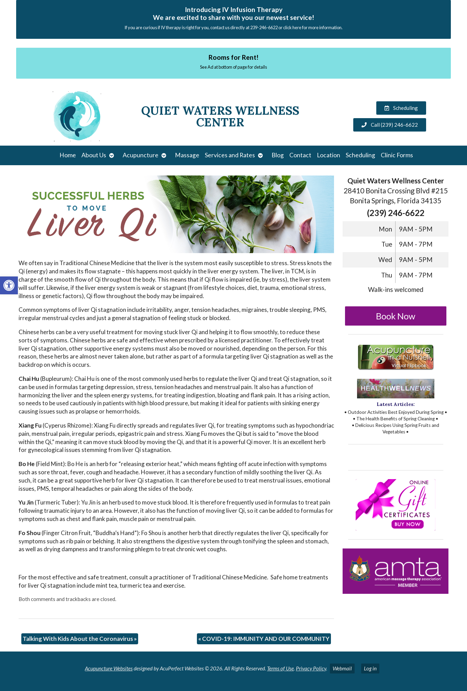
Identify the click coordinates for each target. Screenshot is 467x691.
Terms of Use (280, 668)
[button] (9, 285)
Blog (277, 155)
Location (328, 155)
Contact (300, 155)
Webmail (342, 668)
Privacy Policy (311, 668)
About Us (93, 155)
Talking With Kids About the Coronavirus (80, 638)
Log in (370, 668)
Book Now (395, 316)
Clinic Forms (397, 155)
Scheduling (360, 155)
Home (67, 155)
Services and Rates (230, 155)
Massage (187, 155)
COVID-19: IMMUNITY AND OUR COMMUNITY (264, 638)
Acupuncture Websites (109, 668)
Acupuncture (140, 155)
